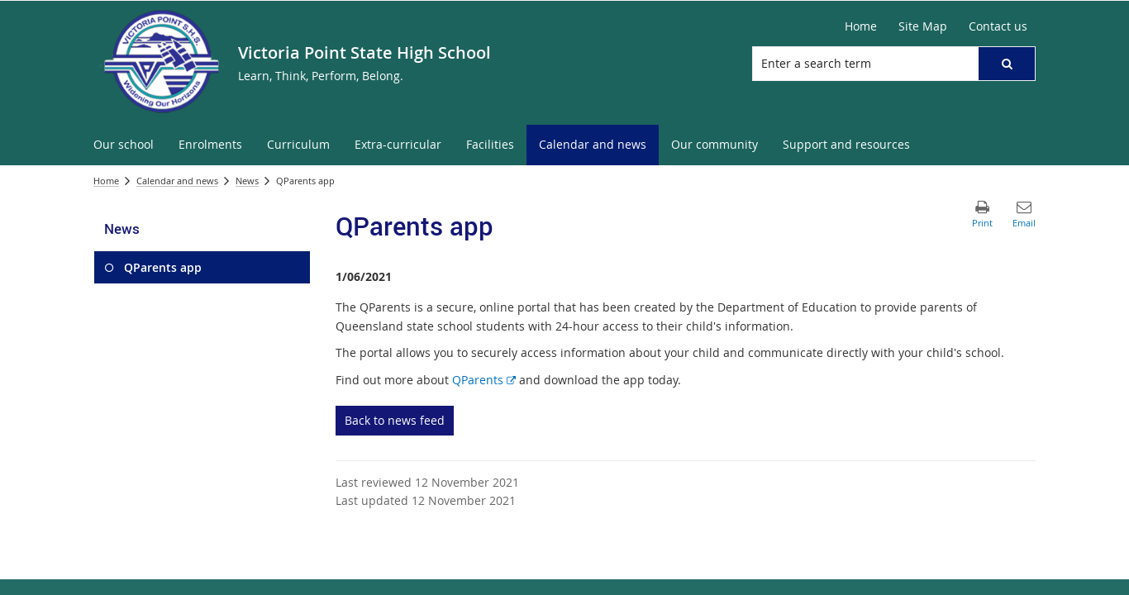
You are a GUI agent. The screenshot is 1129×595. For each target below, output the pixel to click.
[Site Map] (922, 26)
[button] (1007, 63)
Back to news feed (395, 420)
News (247, 180)
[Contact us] (998, 26)
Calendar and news (177, 180)
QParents (484, 380)
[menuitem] (123, 145)
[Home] (860, 26)
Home (106, 180)
